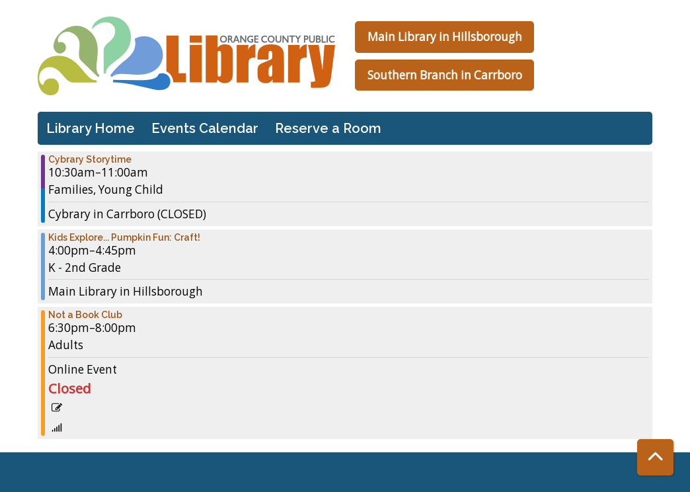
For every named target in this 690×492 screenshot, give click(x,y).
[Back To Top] (655, 457)
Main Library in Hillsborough (444, 36)
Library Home (90, 128)
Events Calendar (204, 128)
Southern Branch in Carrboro (444, 75)
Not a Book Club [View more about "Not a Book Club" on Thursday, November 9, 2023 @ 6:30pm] (85, 314)
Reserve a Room (328, 128)
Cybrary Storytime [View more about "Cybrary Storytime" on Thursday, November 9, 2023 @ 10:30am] (90, 159)
